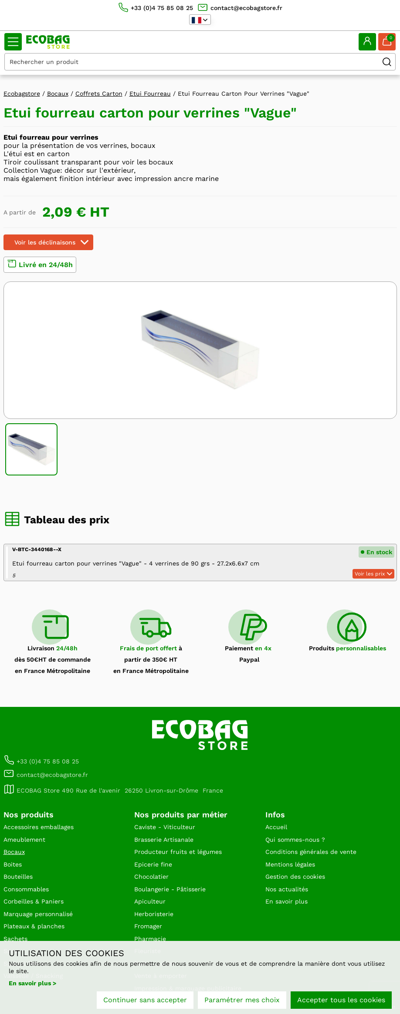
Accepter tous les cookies (341, 1000)
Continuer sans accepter (145, 1000)
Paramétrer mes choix (242, 1000)
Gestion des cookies (295, 876)
